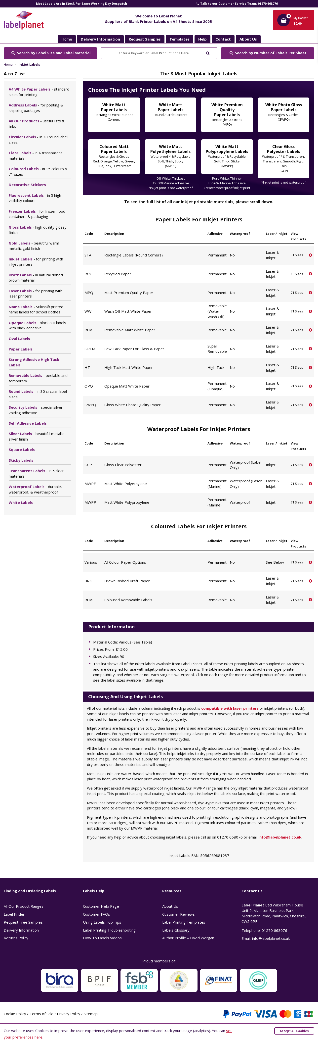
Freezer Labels (37, 214)
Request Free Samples (23, 922)
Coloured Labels (38, 171)
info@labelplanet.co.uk (279, 837)
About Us (170, 906)
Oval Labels (19, 338)
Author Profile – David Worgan (188, 937)
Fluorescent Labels (35, 198)
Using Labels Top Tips (102, 922)
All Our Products (37, 123)
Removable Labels (38, 378)
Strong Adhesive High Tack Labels (34, 362)
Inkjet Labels (29, 64)
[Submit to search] (207, 52)
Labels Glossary (176, 930)
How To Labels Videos (102, 937)
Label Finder (14, 914)
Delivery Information (21, 930)
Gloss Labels (38, 230)
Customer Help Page (101, 906)
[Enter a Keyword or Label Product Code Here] (159, 53)
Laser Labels (35, 293)
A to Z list (14, 74)
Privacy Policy (68, 1013)
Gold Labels (34, 246)
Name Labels (36, 309)
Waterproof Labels (35, 489)
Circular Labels (38, 139)
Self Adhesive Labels (28, 423)
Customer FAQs (96, 914)
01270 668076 (274, 930)
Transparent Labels (36, 473)
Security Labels (36, 410)
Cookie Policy (15, 1013)
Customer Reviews (178, 914)
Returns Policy (16, 937)
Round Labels (38, 394)
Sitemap (91, 1013)
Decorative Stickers (27, 184)
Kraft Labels (36, 277)
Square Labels (22, 449)
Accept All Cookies (294, 1031)
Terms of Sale (41, 1013)
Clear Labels (35, 155)
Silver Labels (36, 436)
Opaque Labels (37, 325)
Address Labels (36, 107)
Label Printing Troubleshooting (109, 930)
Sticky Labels (21, 460)
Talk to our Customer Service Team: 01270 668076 (237, 3)
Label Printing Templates (183, 922)
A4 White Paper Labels (39, 92)
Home (66, 39)
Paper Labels (21, 349)
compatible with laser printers (230, 708)
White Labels (21, 502)
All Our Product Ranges (23, 906)
